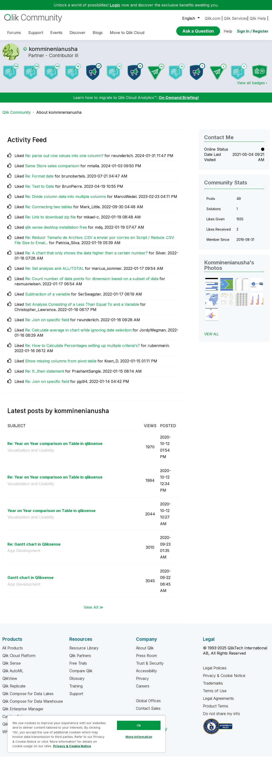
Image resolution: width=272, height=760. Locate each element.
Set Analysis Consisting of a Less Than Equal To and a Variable (82, 308)
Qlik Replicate (13, 689)
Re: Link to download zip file (50, 220)
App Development (23, 554)
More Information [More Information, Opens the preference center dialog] (139, 737)
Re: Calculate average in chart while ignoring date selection (78, 333)
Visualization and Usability (30, 453)
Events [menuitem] (56, 32)
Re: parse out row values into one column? (64, 159)
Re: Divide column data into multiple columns (65, 200)
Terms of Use (215, 694)
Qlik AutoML (12, 674)
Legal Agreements (218, 702)
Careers (142, 689)
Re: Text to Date (39, 190)
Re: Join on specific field (47, 323)
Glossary (77, 682)
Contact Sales (148, 712)
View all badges (251, 86)
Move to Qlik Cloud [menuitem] (127, 32)
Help (228, 31)
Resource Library (84, 651)
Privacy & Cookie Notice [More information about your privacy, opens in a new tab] (72, 746)
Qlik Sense (11, 666)
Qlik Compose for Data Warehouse (32, 704)
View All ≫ (93, 610)
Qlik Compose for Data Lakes (28, 697)
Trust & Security (150, 666)
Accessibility (146, 674)
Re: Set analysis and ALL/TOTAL (54, 272)
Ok (139, 725)
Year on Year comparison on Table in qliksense (51, 514)
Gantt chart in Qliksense (30, 581)
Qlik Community (16, 116)
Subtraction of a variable (47, 297)
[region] (86, 733)
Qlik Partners (80, 659)
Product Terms (215, 709)
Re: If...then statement (44, 374)
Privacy (142, 682)
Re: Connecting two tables (48, 210)
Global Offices (148, 704)
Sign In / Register (252, 31)
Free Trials (78, 666)
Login (115, 5)
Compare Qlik (80, 674)
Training (76, 689)
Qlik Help (258, 18)
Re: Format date (39, 179)
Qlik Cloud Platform (18, 659)
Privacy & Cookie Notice (224, 679)
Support (76, 697)
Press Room (146, 659)
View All (211, 338)
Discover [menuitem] (78, 32)
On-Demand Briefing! (179, 101)
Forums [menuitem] (14, 32)
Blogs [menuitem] (98, 32)
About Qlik (145, 651)
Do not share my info (222, 717)
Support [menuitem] (35, 32)
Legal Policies (215, 671)
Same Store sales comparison (52, 169)
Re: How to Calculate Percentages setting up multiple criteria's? (82, 349)
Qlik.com (212, 18)
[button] (211, 287)
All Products (12, 651)
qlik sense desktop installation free (56, 230)
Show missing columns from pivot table (60, 364)
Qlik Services (235, 18)
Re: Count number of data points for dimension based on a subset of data (91, 282)
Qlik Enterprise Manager (22, 712)
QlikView (9, 682)
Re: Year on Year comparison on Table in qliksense (54, 447)
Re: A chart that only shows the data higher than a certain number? (86, 256)
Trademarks (213, 686)
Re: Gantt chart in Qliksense (33, 547)
